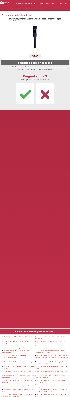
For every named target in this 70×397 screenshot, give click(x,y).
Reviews (59, 3)
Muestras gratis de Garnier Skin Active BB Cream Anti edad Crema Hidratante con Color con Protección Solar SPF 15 (51, 357)
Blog (67, 3)
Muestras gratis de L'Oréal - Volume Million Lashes (18, 336)
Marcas (40, 3)
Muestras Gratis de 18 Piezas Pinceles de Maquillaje (51, 341)
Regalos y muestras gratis (25, 3)
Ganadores (50, 3)
